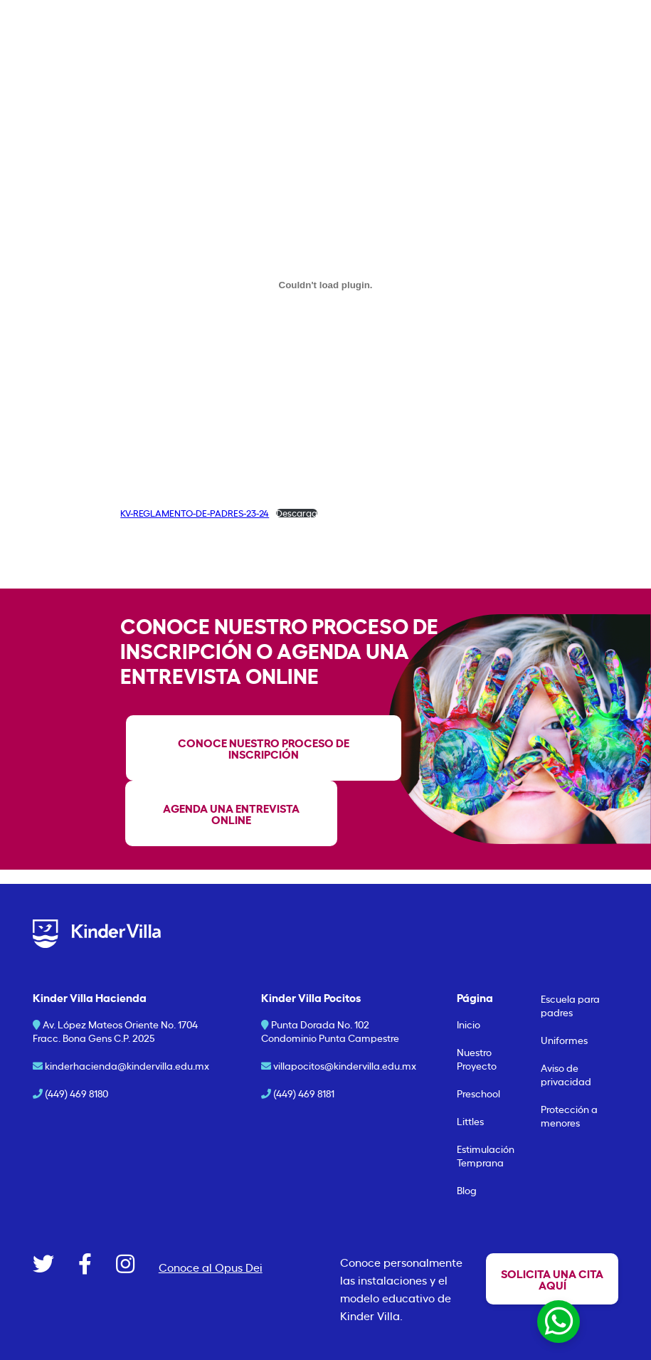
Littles (470, 1120)
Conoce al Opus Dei (211, 1267)
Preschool (478, 1093)
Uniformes (564, 1039)
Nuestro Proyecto (477, 1058)
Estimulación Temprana (485, 1155)
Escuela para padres (570, 1004)
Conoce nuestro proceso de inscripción (263, 747)
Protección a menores (569, 1115)
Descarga (296, 513)
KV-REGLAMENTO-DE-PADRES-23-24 (194, 513)
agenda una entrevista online (231, 813)
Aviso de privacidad (566, 1073)
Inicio (468, 1023)
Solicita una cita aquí (552, 1278)
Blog (467, 1189)
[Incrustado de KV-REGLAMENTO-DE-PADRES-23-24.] (325, 284)
